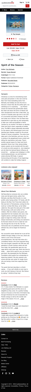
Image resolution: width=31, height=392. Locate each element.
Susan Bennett (11, 72)
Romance (16, 86)
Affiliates (3, 367)
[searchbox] (14, 5)
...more (22, 299)
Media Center (5, 363)
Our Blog (3, 360)
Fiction (10, 86)
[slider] (11, 39)
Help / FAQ (4, 345)
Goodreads (4, 285)
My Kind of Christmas (7, 181)
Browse (12, 10)
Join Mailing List (6, 348)
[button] (5, 10)
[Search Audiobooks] (27, 5)
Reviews (3, 351)
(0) (27, 2)
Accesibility (14, 386)
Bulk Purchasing (6, 342)
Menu (4, 10)
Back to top (15, 329)
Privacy (21, 386)
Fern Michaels (10, 69)
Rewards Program (6, 357)
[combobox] (15, 5)
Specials (20, 10)
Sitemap (3, 370)
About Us (4, 354)
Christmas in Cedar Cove (20, 181)
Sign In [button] (22, 2)
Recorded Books (12, 80)
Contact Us (4, 338)
